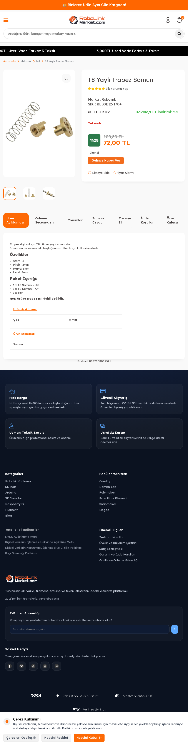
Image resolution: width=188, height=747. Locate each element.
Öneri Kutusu (172, 220)
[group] (39, 123)
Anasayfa (9, 61)
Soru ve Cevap (98, 220)
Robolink (108, 99)
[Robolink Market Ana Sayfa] (94, 579)
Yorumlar (75, 220)
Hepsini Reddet (56, 738)
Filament (11, 510)
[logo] (87, 20)
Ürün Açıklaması (15, 220)
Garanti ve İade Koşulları (117, 554)
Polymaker (107, 492)
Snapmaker (107, 504)
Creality (104, 481)
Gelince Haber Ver (106, 160)
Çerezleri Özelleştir (21, 738)
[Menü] (5, 20)
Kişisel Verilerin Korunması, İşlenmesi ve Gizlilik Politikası (43, 547)
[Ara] (179, 33)
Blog (8, 515)
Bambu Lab (107, 487)
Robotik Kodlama (18, 481)
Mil (38, 61)
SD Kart (10, 487)
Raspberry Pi (14, 504)
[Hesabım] (168, 20)
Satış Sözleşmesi (111, 548)
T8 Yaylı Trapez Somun (59, 61)
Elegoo (104, 510)
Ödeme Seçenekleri (44, 220)
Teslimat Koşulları (111, 537)
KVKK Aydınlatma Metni (21, 536)
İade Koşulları (148, 220)
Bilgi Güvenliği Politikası (21, 553)
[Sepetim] (179, 20)
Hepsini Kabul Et (89, 738)
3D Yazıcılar (13, 498)
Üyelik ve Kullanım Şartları (117, 543)
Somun (18, 344)
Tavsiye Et (125, 220)
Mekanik (26, 61)
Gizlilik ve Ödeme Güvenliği (118, 560)
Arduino (10, 492)
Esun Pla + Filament (113, 498)
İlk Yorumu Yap (117, 89)
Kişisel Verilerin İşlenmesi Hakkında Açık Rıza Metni (39, 542)
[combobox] (94, 33)
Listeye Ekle (99, 173)
